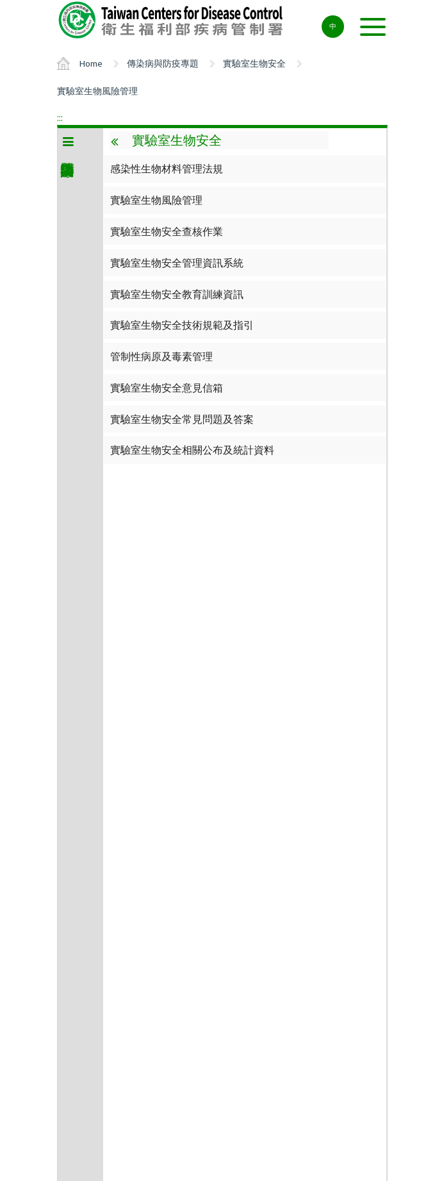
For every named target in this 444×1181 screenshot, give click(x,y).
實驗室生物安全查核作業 (166, 231)
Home (91, 63)
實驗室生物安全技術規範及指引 (182, 324)
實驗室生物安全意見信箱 (166, 387)
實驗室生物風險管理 (97, 91)
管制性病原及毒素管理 (161, 356)
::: (60, 117)
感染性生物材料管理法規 (166, 168)
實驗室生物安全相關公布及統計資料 (192, 449)
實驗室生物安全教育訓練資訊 (176, 294)
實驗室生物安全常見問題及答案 (182, 419)
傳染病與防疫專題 (163, 63)
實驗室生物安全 (254, 63)
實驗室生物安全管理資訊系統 (176, 262)
